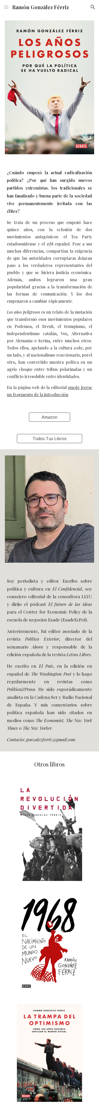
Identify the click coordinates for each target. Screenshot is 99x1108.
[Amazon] (49, 417)
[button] (6, 7)
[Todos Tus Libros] (49, 438)
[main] (49, 283)
